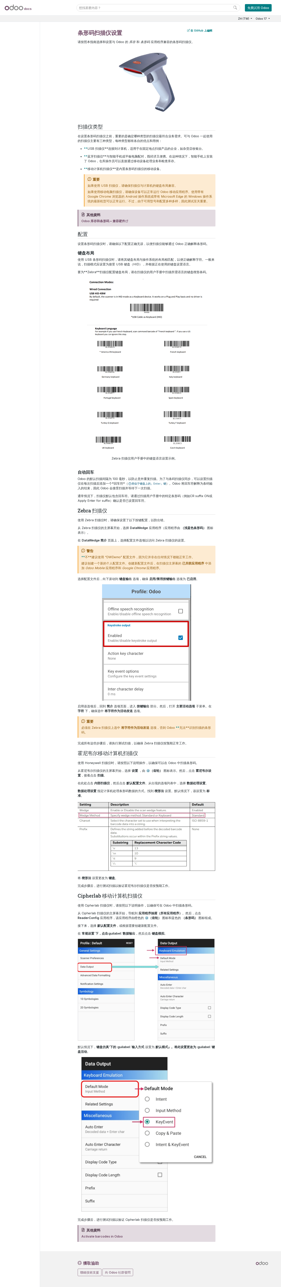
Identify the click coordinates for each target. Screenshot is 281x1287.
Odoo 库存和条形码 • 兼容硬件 (103, 221)
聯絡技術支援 (89, 1272)
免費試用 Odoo (258, 8)
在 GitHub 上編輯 (199, 30)
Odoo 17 (262, 18)
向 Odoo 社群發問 (118, 1272)
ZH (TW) (244, 18)
